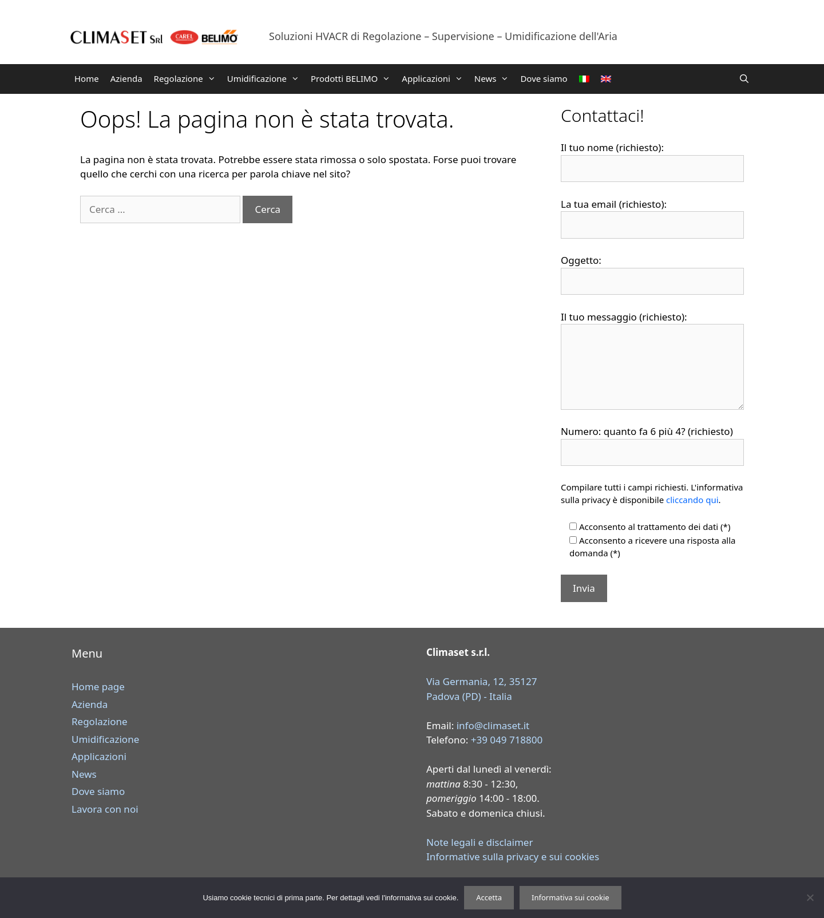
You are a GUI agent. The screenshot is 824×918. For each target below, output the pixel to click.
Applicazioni (435, 78)
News (494, 78)
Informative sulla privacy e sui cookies (512, 856)
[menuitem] (584, 79)
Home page (98, 686)
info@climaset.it (493, 725)
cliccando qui (692, 499)
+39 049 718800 (507, 739)
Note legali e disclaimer (479, 842)
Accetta (489, 897)
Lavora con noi (105, 809)
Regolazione (187, 78)
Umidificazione (266, 78)
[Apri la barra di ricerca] (744, 78)
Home (86, 78)
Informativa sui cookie (570, 897)
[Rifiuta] (809, 897)
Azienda (126, 78)
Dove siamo (543, 78)
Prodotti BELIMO (353, 78)
